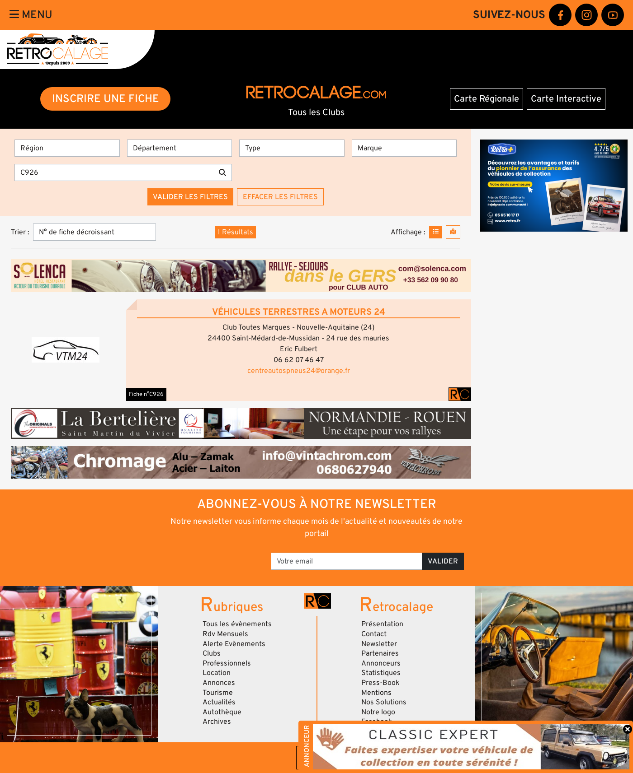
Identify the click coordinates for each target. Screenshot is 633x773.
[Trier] (94, 232)
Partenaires (380, 653)
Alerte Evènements (234, 644)
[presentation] (202, 558)
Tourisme (218, 693)
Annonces (219, 683)
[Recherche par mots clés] (113, 172)
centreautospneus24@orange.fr (298, 371)
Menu (30, 14)
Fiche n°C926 (146, 394)
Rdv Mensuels (225, 634)
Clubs (212, 653)
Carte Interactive (566, 99)
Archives (217, 721)
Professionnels (227, 663)
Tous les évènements (237, 624)
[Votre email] (346, 561)
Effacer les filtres (280, 197)
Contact (374, 634)
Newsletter (379, 644)
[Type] (292, 148)
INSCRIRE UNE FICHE (105, 98)
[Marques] (404, 148)
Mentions (376, 693)
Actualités (219, 702)
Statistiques (381, 673)
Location (217, 673)
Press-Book (380, 683)
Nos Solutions (383, 702)
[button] (66, 350)
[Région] (67, 148)
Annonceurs (381, 663)
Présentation (382, 624)
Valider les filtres (190, 197)
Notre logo (378, 712)
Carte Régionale (486, 99)
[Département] (179, 148)
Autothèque (222, 712)
